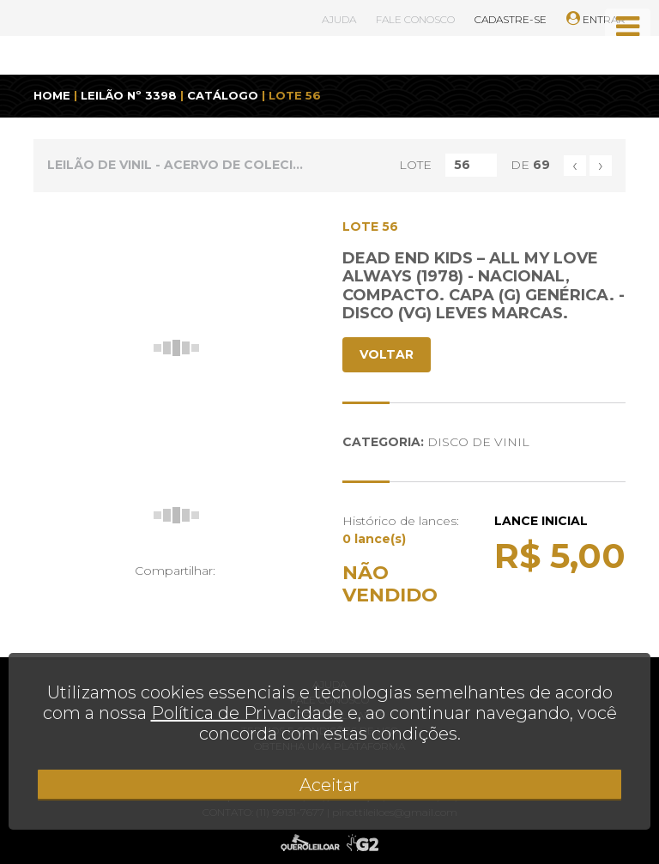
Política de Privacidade (247, 713)
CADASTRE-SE (511, 19)
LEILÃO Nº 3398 (129, 95)
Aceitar (329, 785)
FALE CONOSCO (415, 19)
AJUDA (339, 19)
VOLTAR (387, 354)
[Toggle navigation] (627, 27)
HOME (51, 95)
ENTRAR (596, 19)
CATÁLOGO (222, 95)
